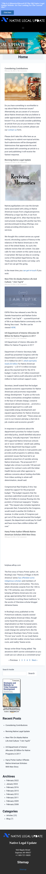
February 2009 (12, 801)
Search (31, 673)
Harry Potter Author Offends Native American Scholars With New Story (17, 763)
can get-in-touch (29, 270)
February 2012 (12, 794)
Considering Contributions (16, 68)
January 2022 (12, 784)
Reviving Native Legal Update (18, 160)
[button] (23, 28)
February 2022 (12, 780)
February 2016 (12, 787)
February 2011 (12, 797)
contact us (12, 130)
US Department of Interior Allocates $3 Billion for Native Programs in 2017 (18, 750)
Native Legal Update (23, 843)
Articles (9, 815)
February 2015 (12, 791)
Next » (34, 660)
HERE (13, 327)
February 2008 (12, 804)
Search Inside (8, 669)
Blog (8, 819)
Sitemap (23, 869)
